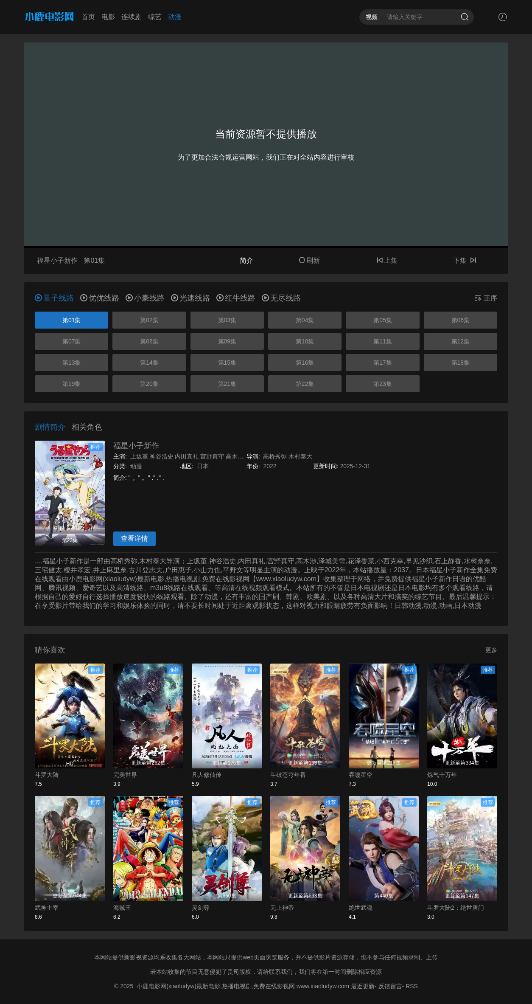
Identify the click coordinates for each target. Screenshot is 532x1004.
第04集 (305, 320)
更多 (491, 650)
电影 (108, 16)
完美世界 (125, 774)
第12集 (460, 341)
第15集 (227, 362)
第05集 (382, 320)
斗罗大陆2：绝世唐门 (455, 907)
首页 (88, 16)
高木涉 (235, 456)
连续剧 (131, 16)
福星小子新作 (136, 446)
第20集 (149, 383)
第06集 (460, 320)
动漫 (175, 16)
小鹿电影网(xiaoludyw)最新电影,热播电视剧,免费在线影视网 (216, 986)
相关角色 (87, 427)
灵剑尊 (201, 907)
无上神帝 (282, 907)
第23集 (382, 383)
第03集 (227, 320)
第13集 (71, 362)
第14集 (149, 362)
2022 (269, 466)
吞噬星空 (360, 774)
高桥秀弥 (275, 456)
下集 (464, 260)
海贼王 (122, 907)
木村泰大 (300, 456)
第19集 (71, 383)
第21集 (227, 383)
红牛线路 (235, 298)
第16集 (305, 362)
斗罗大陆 (47, 774)
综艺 (155, 16)
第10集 (305, 341)
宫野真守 (212, 456)
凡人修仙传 (206, 774)
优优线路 (99, 298)
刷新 (309, 260)
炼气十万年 (442, 774)
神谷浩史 (162, 456)
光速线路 (190, 298)
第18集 (460, 362)
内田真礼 (187, 456)
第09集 (227, 341)
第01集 (71, 320)
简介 (246, 260)
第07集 (71, 341)
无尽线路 (281, 298)
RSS (412, 986)
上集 (387, 260)
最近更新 (363, 986)
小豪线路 (145, 298)
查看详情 (134, 538)
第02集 (149, 320)
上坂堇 (139, 456)
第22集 (305, 383)
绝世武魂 (360, 907)
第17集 (382, 362)
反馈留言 (390, 986)
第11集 (382, 341)
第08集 (149, 341)
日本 (203, 466)
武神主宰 (47, 907)
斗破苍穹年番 (288, 774)
